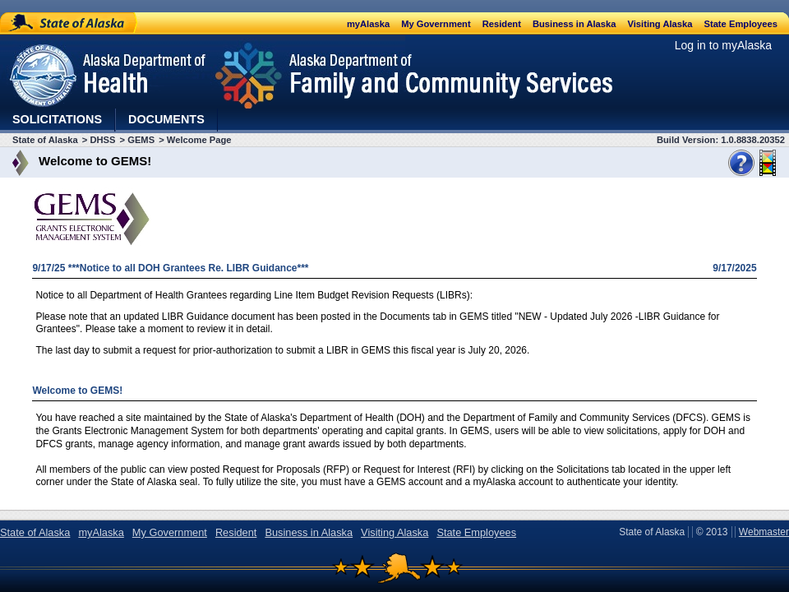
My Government (436, 24)
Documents (166, 119)
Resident (501, 24)
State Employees (740, 24)
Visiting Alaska (659, 24)
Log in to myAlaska (723, 45)
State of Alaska (69, 22)
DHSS (102, 140)
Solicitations (57, 119)
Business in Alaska (574, 24)
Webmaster (764, 532)
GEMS (141, 140)
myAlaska (368, 24)
